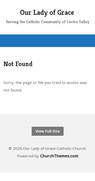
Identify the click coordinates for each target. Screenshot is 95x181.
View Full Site (47, 131)
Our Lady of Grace (47, 12)
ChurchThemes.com (59, 155)
